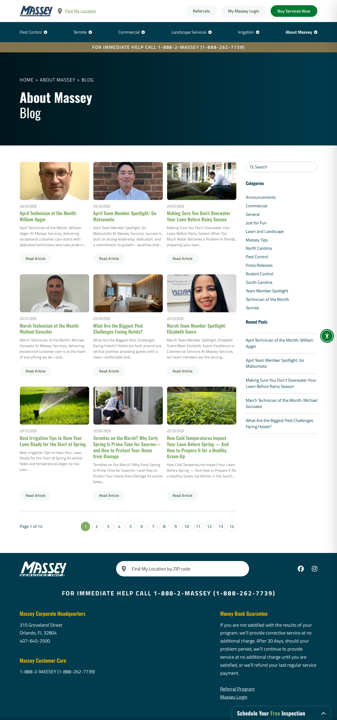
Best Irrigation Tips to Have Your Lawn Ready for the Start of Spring (53, 441)
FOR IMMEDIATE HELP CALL (168, 47)
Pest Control (31, 32)
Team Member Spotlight (267, 291)
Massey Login (233, 697)
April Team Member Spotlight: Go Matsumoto (124, 216)
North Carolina (259, 248)
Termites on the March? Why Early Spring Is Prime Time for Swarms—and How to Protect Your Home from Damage (127, 447)
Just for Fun (256, 223)
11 (198, 526)
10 (186, 526)
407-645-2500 (35, 640)
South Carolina (259, 282)
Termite (80, 32)
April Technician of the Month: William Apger (48, 216)
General (253, 214)
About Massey (299, 32)
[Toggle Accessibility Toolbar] (327, 336)
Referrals (201, 11)
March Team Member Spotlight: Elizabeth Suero (196, 328)
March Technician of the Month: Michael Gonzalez (50, 328)
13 (220, 526)
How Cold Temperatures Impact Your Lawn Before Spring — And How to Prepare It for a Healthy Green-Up (198, 447)
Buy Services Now (294, 11)
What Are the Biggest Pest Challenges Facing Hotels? (118, 328)
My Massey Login (243, 11)
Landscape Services (188, 32)
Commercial (129, 32)
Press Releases (259, 265)
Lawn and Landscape (265, 231)
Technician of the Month (267, 299)
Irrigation (246, 32)
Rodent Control (259, 274)
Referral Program (237, 689)
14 (231, 526)
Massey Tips (257, 240)
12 (209, 526)
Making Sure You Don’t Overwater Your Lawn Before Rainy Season (198, 216)
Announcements (261, 197)
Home (27, 80)
